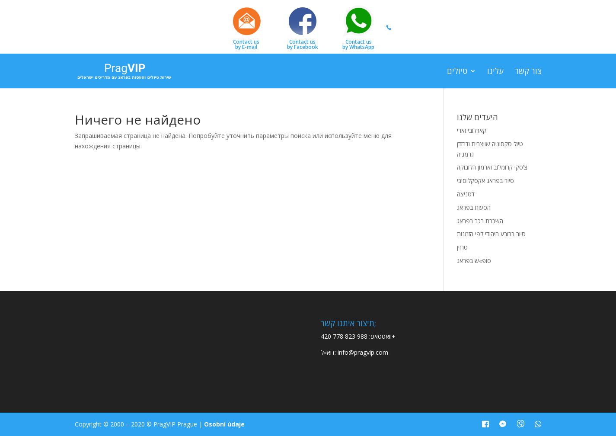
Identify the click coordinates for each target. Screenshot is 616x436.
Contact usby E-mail (246, 27)
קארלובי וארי (471, 130)
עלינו (495, 72)
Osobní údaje (224, 424)
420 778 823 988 (344, 336)
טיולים (457, 72)
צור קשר (528, 72)
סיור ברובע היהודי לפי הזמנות (491, 234)
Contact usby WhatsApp (358, 27)
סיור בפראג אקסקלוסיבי (485, 180)
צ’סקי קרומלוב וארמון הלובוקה (492, 167)
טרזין (462, 247)
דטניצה (466, 194)
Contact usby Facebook (302, 27)
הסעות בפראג (474, 207)
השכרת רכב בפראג (480, 221)
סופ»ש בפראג (474, 260)
